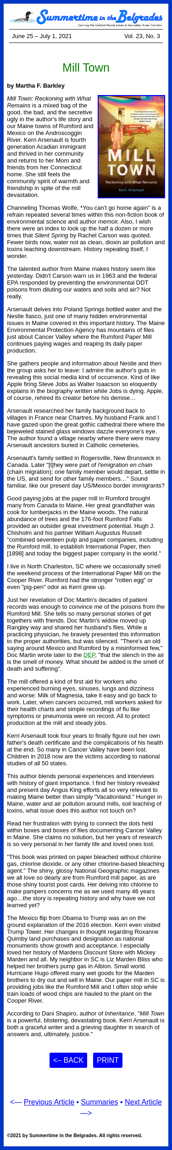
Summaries (99, 1102)
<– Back (68, 1060)
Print (108, 1060)
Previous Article (49, 1102)
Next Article (143, 1102)
